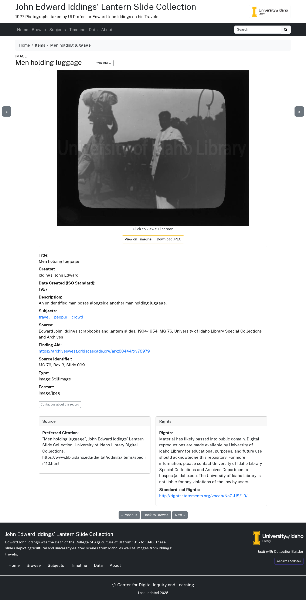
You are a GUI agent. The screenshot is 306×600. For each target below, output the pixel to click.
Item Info (104, 63)
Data (93, 29)
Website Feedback (289, 561)
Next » (180, 515)
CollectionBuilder (288, 551)
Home (22, 29)
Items (40, 45)
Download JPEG (169, 239)
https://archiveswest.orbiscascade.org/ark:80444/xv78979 (94, 351)
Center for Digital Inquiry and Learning (153, 584)
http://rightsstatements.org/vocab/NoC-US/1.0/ (203, 495)
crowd (77, 317)
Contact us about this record (60, 404)
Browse (39, 29)
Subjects (57, 29)
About (106, 29)
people (60, 317)
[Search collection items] (257, 30)
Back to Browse (156, 515)
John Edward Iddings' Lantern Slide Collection (105, 7)
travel (44, 317)
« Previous (129, 515)
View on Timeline (138, 239)
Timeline (77, 29)
